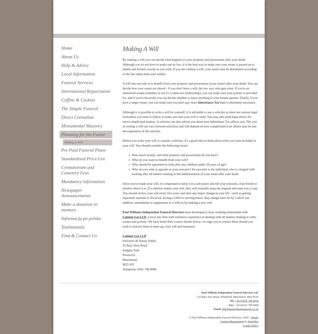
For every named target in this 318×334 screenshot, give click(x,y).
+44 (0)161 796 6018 (246, 300)
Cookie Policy (250, 325)
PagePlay (253, 321)
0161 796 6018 (73, 28)
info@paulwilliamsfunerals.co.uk (240, 309)
